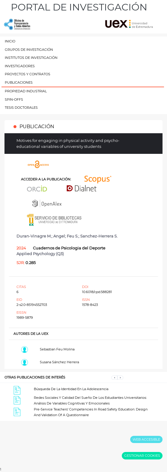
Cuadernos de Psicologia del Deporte (69, 248)
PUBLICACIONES (19, 82)
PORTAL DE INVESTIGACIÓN (79, 7)
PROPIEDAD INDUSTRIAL (26, 91)
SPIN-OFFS (14, 99)
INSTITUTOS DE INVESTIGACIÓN (31, 58)
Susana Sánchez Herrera (59, 362)
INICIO (10, 41)
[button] (114, 377)
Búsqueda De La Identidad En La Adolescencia (71, 389)
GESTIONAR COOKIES (142, 455)
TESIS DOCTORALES (21, 107)
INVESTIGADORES (20, 66)
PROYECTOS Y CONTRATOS (27, 74)
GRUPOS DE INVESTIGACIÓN (29, 49)
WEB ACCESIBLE (146, 439)
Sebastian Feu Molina (57, 349)
